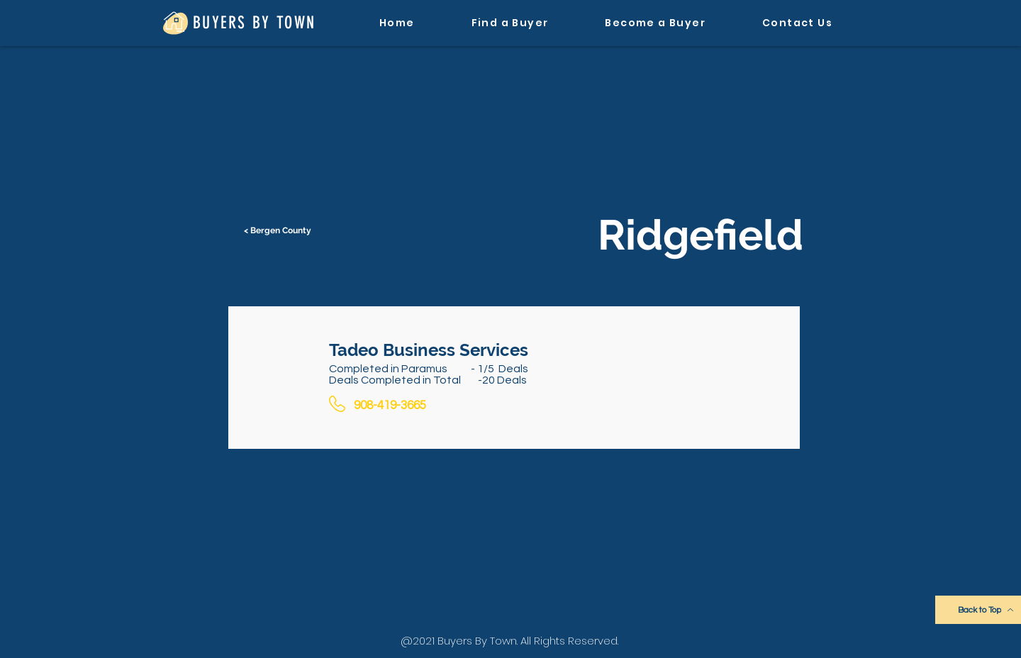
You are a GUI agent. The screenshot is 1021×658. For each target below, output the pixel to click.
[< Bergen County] (278, 230)
